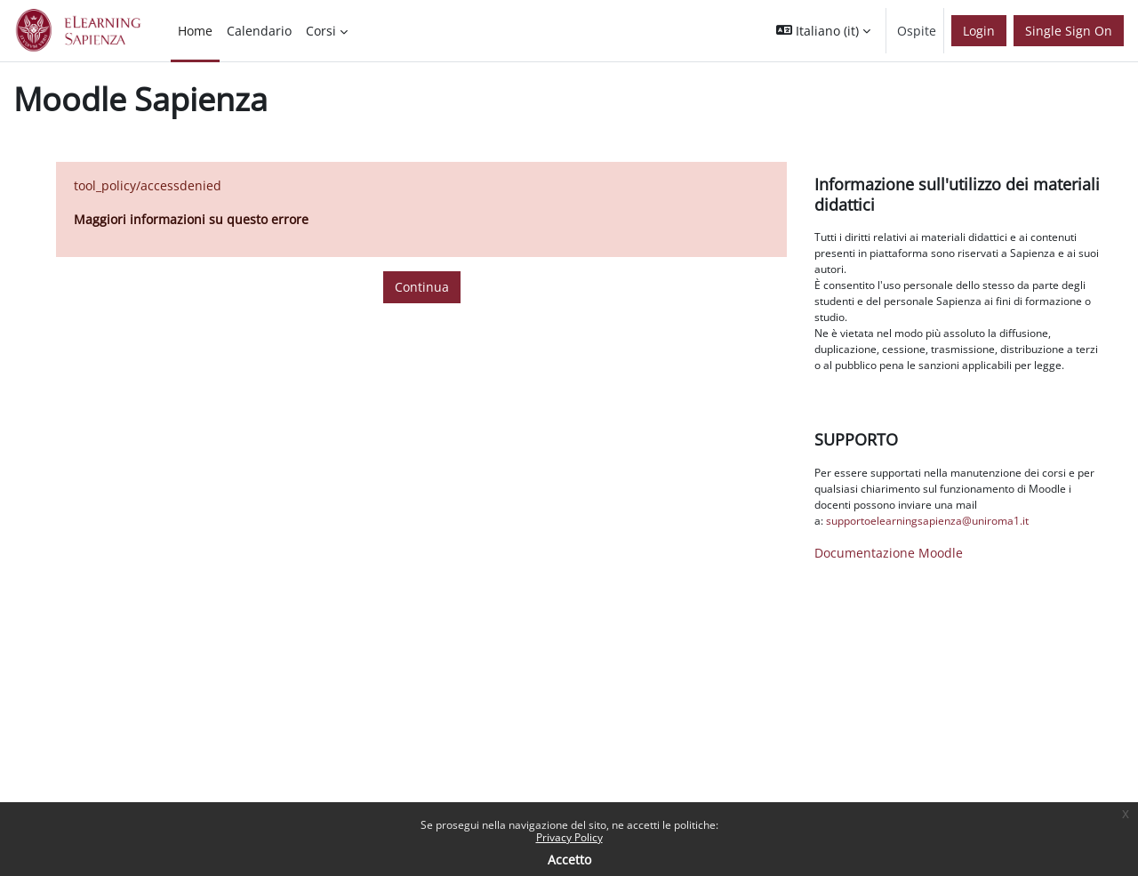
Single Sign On (1068, 30)
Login (979, 30)
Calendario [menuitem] (259, 30)
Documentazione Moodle (888, 552)
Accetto (569, 859)
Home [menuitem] (195, 30)
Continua (422, 286)
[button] (823, 30)
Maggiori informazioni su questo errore (191, 219)
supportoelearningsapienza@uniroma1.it (927, 520)
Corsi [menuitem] (321, 30)
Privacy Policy (569, 837)
